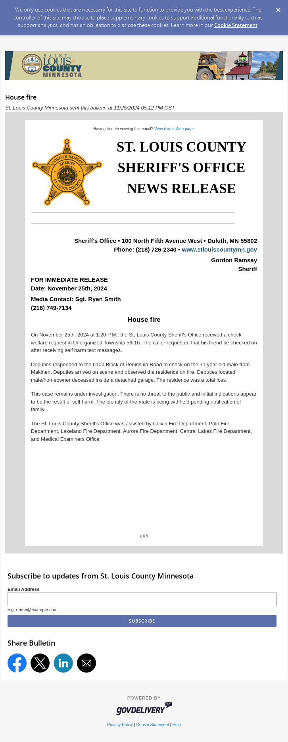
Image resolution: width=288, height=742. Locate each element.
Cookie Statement (235, 25)
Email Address (24, 589)
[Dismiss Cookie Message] (278, 7)
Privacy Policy (120, 725)
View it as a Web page (174, 129)
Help (176, 725)
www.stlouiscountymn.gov (219, 249)
